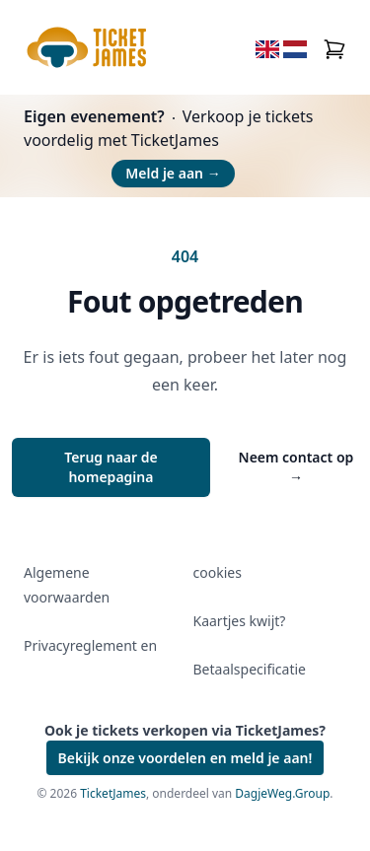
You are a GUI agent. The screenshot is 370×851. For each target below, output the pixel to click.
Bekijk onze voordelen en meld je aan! (185, 757)
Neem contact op (296, 467)
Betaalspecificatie (249, 669)
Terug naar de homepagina (111, 467)
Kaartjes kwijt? (239, 620)
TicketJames (113, 793)
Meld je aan (172, 173)
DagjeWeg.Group (282, 793)
